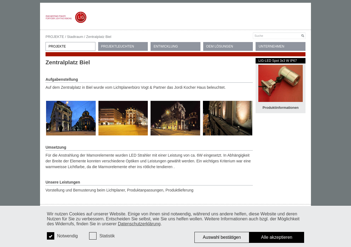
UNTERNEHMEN (271, 46)
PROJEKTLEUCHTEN (117, 46)
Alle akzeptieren (276, 237)
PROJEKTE (55, 37)
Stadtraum (75, 37)
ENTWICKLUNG (166, 46)
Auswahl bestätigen (222, 237)
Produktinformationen (280, 108)
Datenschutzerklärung (139, 223)
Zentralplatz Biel (98, 37)
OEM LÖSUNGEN (219, 46)
